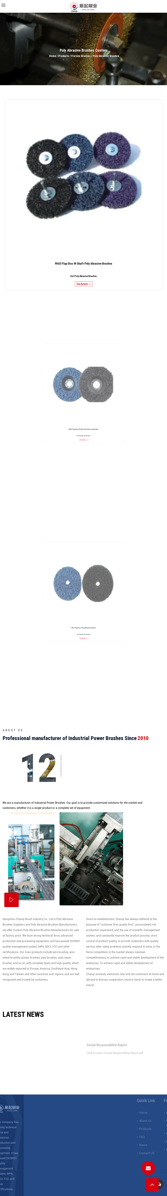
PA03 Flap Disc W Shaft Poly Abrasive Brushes (83, 248)
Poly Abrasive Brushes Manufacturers (54, 924)
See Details (83, 264)
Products (63, 56)
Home (52, 56)
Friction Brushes (81, 56)
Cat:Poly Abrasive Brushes (83, 258)
